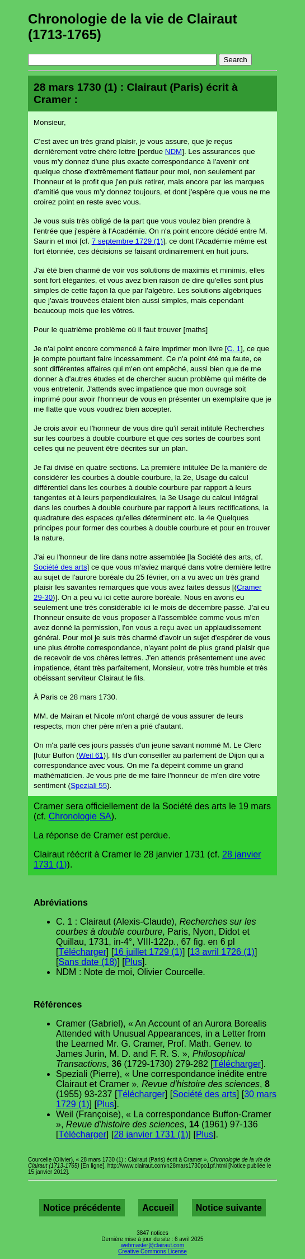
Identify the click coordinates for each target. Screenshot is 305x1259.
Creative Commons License (152, 1251)
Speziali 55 (89, 785)
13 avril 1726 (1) (222, 952)
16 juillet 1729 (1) (148, 952)
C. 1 (234, 348)
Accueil (158, 1208)
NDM (173, 151)
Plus (133, 962)
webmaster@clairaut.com (152, 1245)
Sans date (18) (87, 962)
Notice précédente (82, 1208)
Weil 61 (91, 755)
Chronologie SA (80, 816)
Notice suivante (229, 1208)
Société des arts (60, 567)
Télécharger (82, 952)
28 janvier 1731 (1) (151, 1134)
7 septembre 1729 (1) (127, 241)
